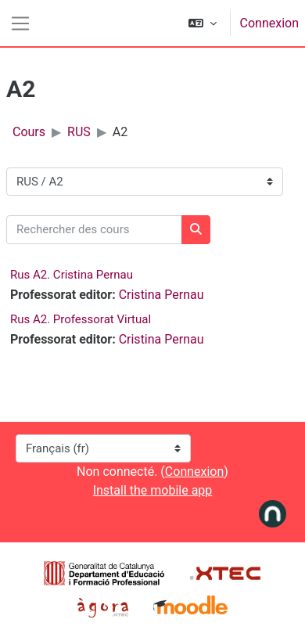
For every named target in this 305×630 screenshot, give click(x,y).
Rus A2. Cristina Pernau (71, 275)
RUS (79, 131)
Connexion (269, 23)
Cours (29, 131)
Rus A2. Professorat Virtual (80, 319)
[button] (202, 23)
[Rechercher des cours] (94, 229)
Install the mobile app (153, 490)
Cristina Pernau (161, 294)
